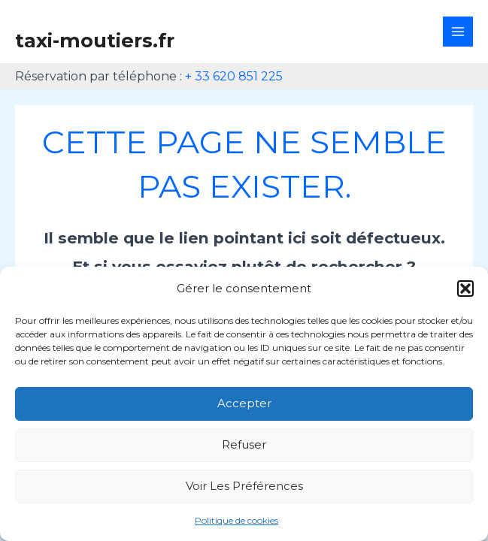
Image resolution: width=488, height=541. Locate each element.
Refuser (244, 444)
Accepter (244, 403)
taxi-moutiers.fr (94, 40)
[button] (465, 288)
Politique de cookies (236, 520)
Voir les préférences (244, 486)
